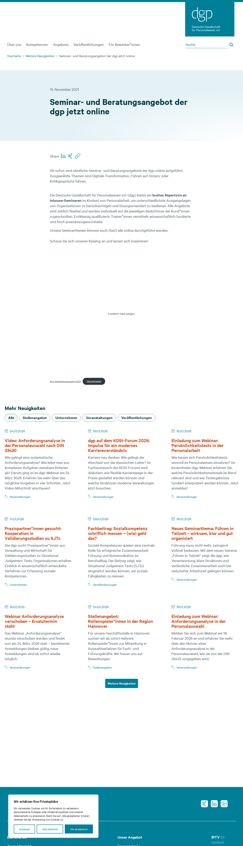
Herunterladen (94, 381)
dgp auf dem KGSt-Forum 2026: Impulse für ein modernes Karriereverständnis (119, 445)
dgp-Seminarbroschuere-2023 (65, 381)
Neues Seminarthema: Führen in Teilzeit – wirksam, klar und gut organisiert (202, 533)
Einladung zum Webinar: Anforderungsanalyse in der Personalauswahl (198, 621)
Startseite (14, 55)
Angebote (60, 44)
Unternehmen (18, 585)
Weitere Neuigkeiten (40, 55)
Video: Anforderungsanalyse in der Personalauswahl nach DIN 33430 (35, 445)
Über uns (14, 44)
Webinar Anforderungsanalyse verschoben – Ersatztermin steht (34, 621)
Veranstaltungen (20, 497)
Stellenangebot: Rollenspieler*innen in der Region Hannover (120, 621)
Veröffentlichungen (88, 44)
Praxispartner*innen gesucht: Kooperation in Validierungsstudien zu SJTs (33, 533)
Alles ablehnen (50, 829)
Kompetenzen (37, 44)
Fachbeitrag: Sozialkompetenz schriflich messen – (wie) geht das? (117, 533)
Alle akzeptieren (79, 829)
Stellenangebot (102, 667)
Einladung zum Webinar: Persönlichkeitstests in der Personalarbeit (197, 445)
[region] (53, 816)
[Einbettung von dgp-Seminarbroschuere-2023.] (121, 313)
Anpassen (24, 829)
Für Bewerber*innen (124, 44)
